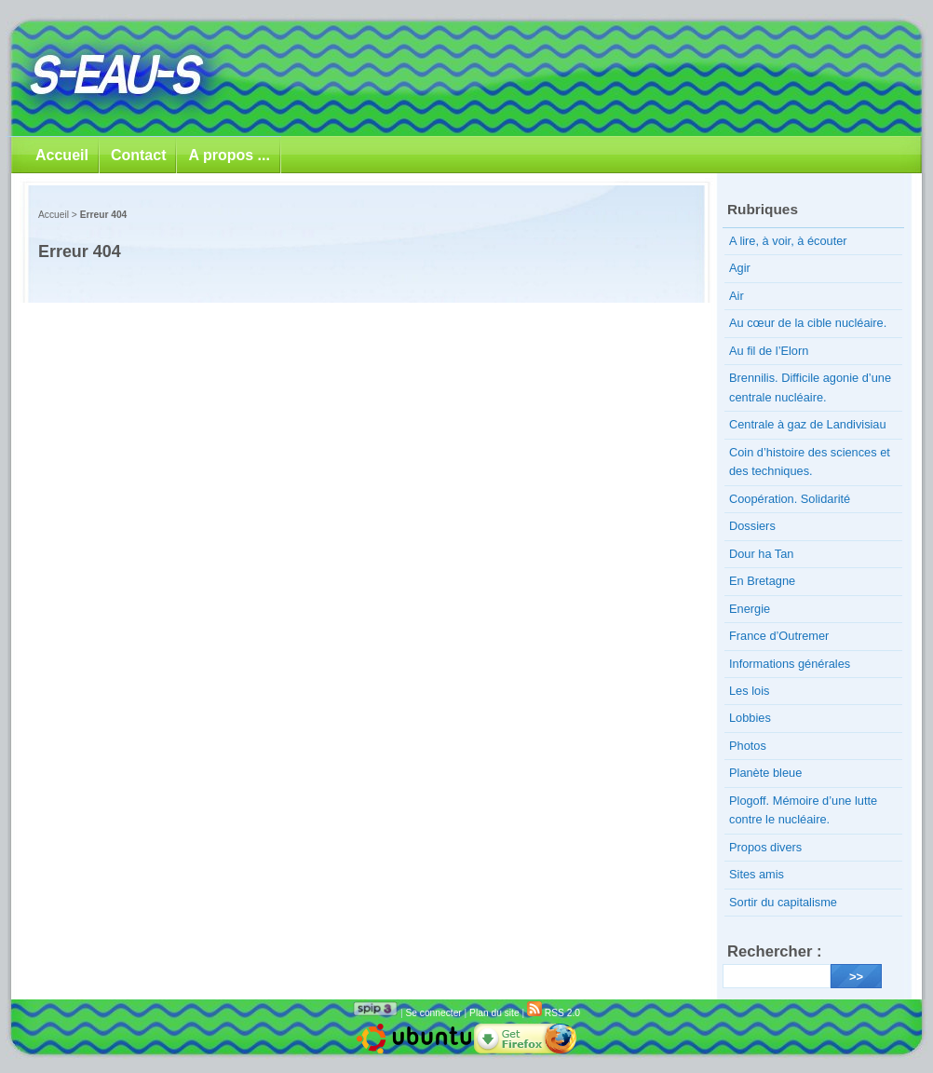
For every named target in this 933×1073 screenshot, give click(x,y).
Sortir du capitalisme (783, 902)
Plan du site (494, 1013)
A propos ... (228, 155)
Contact (139, 155)
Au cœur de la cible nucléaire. (807, 323)
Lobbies (750, 718)
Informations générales (789, 664)
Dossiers (752, 526)
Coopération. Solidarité (789, 499)
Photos (747, 746)
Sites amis (756, 874)
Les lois (749, 691)
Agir (739, 268)
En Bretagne (762, 581)
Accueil (61, 155)
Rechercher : (774, 951)
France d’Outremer (779, 636)
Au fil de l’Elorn (768, 351)
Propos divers (765, 847)
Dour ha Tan (761, 554)
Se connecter (433, 1013)
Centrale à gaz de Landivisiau (807, 424)
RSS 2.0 (553, 1013)
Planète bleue (765, 773)
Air (736, 296)
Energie (749, 609)
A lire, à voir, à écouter (788, 241)
